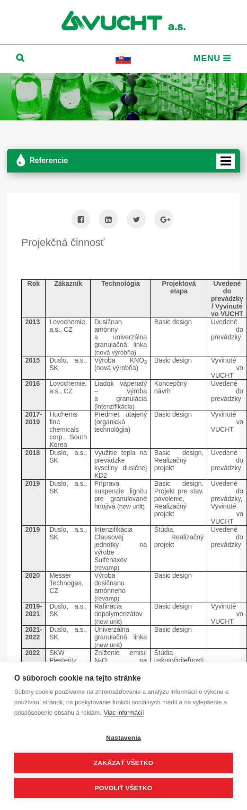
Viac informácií (124, 712)
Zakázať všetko (123, 762)
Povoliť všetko (123, 788)
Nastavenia (123, 737)
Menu (212, 58)
